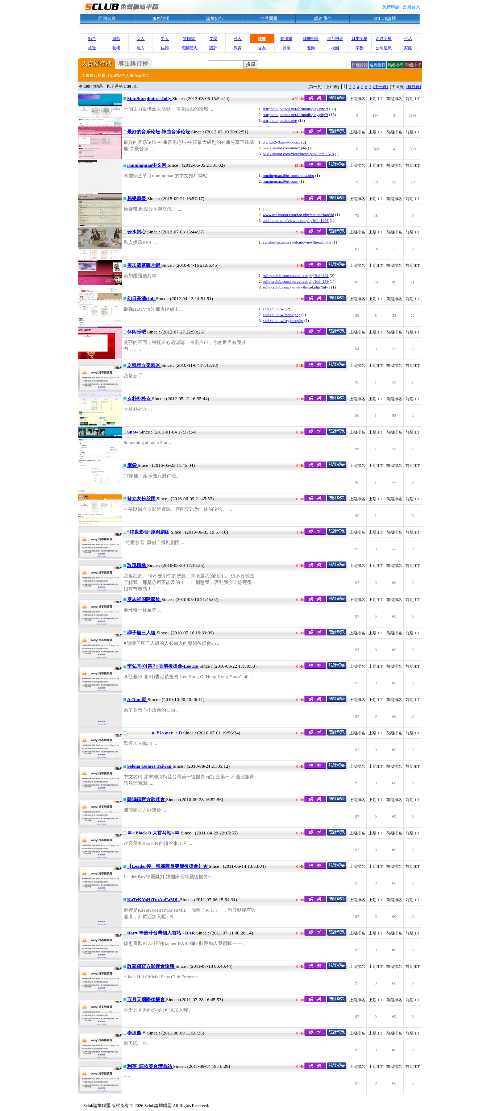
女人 (141, 38)
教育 (238, 48)
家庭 (408, 48)
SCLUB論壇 (385, 18)
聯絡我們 (323, 18)
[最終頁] (414, 86)
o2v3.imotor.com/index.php (285, 148)
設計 (213, 48)
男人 (165, 38)
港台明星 (335, 38)
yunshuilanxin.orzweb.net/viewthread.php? (297, 242)
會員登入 (411, 6)
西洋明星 (384, 38)
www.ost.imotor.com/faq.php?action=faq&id (298, 214)
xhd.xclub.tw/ (274, 309)
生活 (408, 38)
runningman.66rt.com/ (280, 181)
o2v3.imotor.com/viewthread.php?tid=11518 (298, 154)
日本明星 (359, 38)
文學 (213, 38)
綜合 (92, 38)
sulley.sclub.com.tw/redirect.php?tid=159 (296, 281)
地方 (141, 48)
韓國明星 (311, 38)
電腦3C (189, 38)
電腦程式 (189, 48)
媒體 (165, 48)
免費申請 (391, 6)
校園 (335, 48)
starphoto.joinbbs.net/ (280, 120)
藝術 (116, 48)
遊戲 (116, 38)
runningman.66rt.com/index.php (288, 175)
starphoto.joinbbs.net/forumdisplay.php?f (295, 109)
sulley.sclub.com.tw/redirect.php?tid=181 (296, 275)
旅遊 (92, 48)
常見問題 (269, 18)
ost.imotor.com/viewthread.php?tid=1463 (296, 220)
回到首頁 (107, 18)
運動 (311, 48)
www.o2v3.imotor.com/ (281, 142)
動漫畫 (286, 38)
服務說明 (161, 18)
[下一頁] (380, 86)
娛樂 (262, 38)
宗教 (359, 48)
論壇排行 (215, 18)
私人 (238, 38)
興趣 (287, 48)
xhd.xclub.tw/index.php (281, 314)
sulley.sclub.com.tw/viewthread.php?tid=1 (296, 287)
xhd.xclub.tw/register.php (283, 320)
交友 (262, 48)
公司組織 (384, 48)
